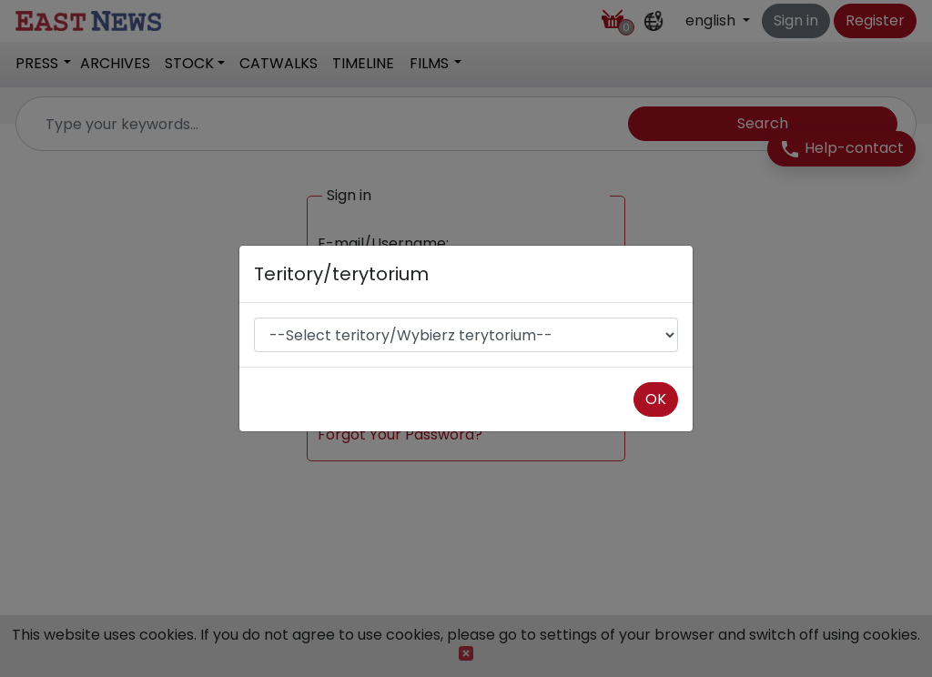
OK (655, 399)
